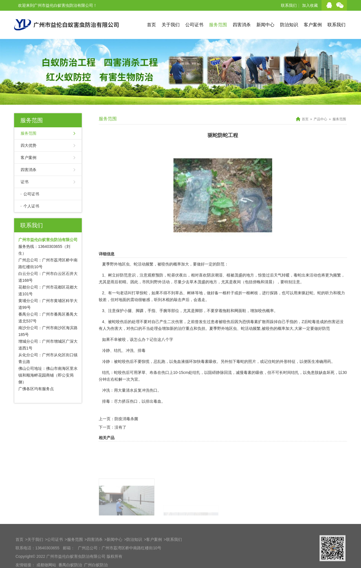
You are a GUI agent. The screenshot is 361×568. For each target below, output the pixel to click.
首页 (151, 24)
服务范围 (218, 24)
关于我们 (171, 24)
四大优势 (28, 145)
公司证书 (194, 24)
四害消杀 (242, 24)
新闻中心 (265, 24)
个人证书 (31, 206)
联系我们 (289, 5)
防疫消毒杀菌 (126, 436)
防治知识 (289, 24)
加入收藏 (310, 5)
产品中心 (320, 119)
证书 (24, 182)
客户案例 (313, 24)
